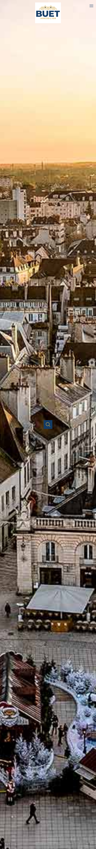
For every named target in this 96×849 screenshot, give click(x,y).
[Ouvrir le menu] (92, 5)
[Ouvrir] (48, 424)
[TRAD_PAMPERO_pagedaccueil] (48, 21)
